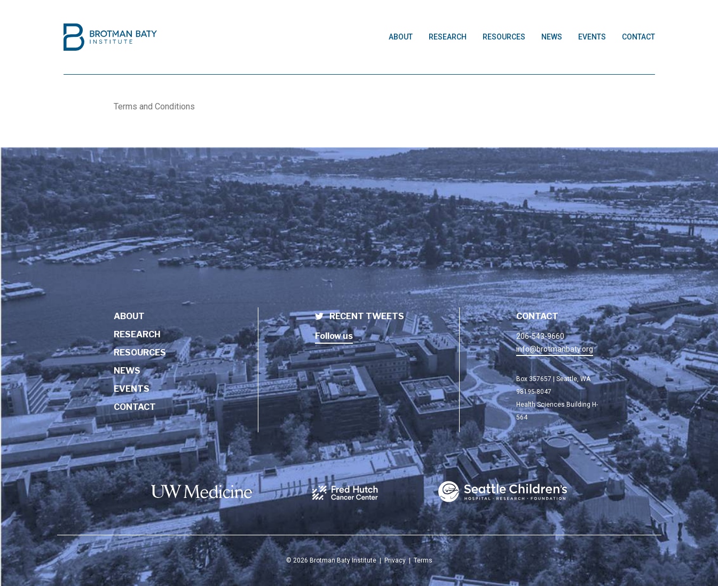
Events (131, 389)
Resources (140, 352)
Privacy (395, 560)
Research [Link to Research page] (448, 37)
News (127, 371)
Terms (423, 560)
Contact (135, 407)
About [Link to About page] (401, 37)
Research (137, 334)
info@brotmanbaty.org (554, 349)
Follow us (334, 336)
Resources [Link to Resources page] (504, 37)
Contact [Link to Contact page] (638, 37)
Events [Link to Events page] (592, 37)
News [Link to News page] (551, 37)
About (129, 316)
